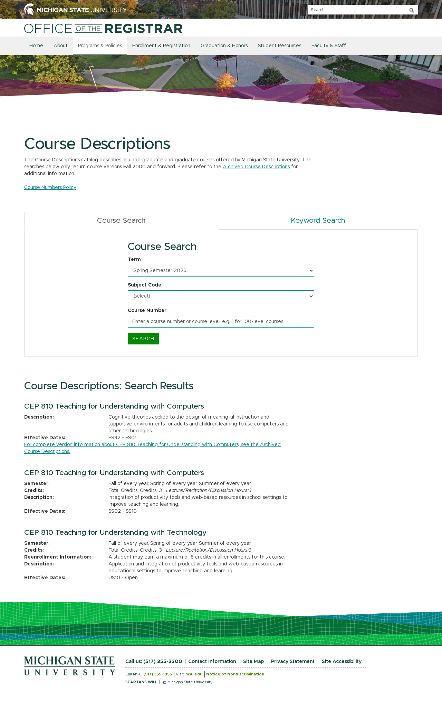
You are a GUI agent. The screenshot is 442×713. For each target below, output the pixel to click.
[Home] (103, 28)
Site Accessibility (342, 661)
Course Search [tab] (121, 220)
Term (134, 259)
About (61, 45)
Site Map (253, 661)
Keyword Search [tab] (318, 220)
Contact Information (212, 661)
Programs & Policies (100, 45)
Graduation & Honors (224, 45)
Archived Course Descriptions (256, 166)
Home (36, 45)
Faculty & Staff (328, 45)
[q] (362, 9)
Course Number (147, 310)
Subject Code (144, 285)
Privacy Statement (293, 661)
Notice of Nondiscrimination (235, 674)
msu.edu (193, 674)
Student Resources (279, 45)
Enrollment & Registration (161, 45)
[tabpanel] (221, 293)
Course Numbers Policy (50, 187)
